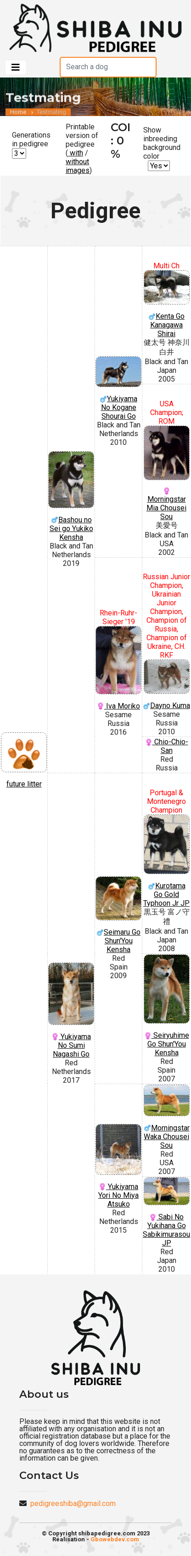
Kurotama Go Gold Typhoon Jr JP (166, 861)
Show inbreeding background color (161, 143)
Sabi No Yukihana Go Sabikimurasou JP (166, 1212)
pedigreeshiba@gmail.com (73, 1503)
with (75, 153)
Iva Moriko (118, 668)
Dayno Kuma (166, 684)
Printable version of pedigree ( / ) (82, 148)
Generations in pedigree (31, 139)
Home (18, 115)
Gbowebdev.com (114, 1539)
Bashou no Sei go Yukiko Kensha (71, 496)
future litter (24, 760)
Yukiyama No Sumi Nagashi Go (71, 1010)
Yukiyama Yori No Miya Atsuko (118, 1166)
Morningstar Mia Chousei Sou (166, 473)
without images (78, 166)
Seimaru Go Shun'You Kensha (118, 915)
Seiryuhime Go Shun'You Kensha (166, 1005)
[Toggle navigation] (16, 67)
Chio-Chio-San (166, 746)
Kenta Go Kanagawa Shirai (166, 304)
